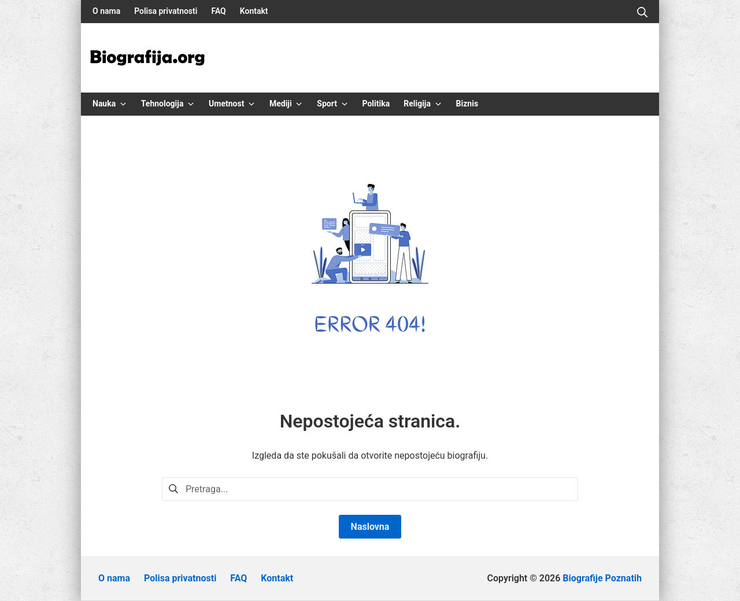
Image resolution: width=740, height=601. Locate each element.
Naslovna (370, 526)
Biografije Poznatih (602, 578)
